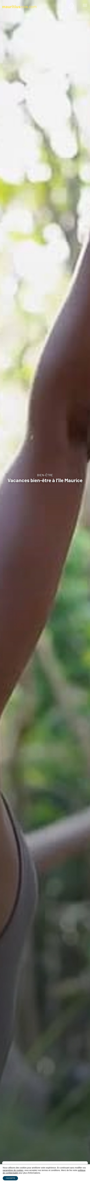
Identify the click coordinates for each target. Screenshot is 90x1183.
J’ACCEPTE (10, 1178)
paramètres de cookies (13, 1170)
